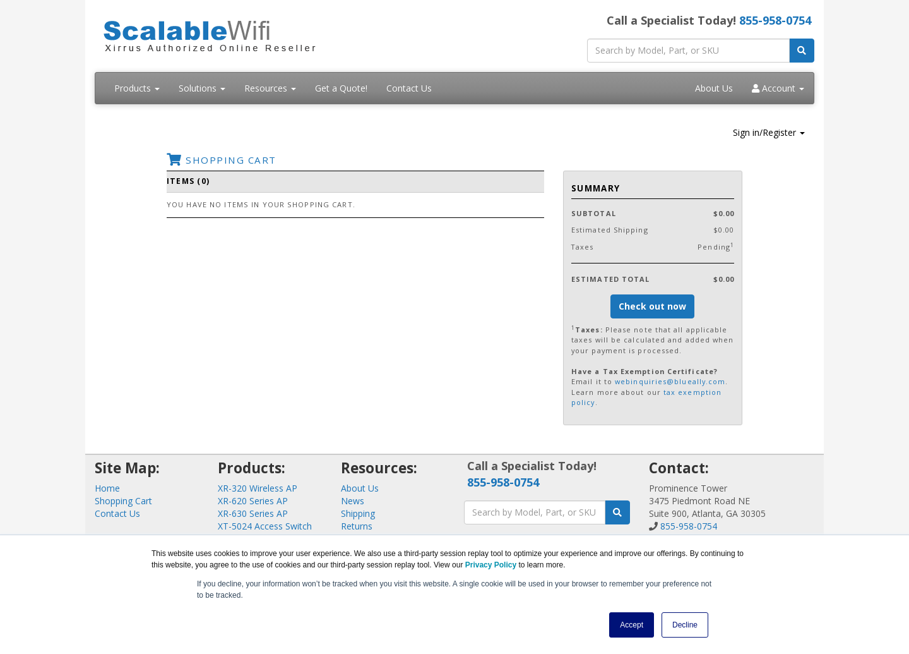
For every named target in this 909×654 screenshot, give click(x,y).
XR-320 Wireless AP (257, 488)
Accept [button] (631, 625)
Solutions (202, 88)
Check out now (652, 306)
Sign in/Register (769, 132)
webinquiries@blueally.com (670, 381)
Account (778, 88)
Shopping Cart (123, 501)
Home (107, 488)
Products (137, 88)
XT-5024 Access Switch (265, 526)
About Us (714, 88)
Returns (356, 526)
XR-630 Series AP (253, 513)
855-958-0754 (775, 20)
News (352, 501)
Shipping (358, 513)
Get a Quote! (341, 88)
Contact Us (409, 88)
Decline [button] (685, 625)
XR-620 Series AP (253, 501)
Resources (270, 88)
